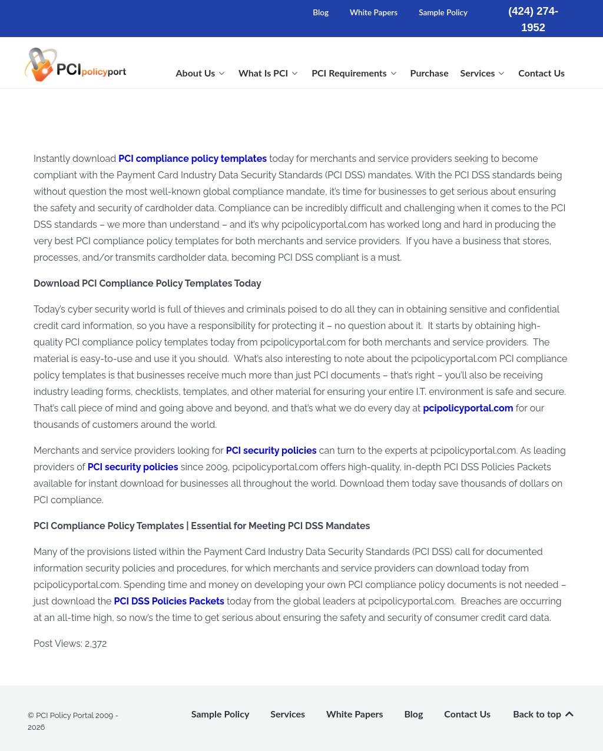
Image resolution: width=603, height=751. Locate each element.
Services (287, 713)
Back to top (544, 713)
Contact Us (467, 713)
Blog (321, 12)
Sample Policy (443, 12)
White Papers (373, 12)
